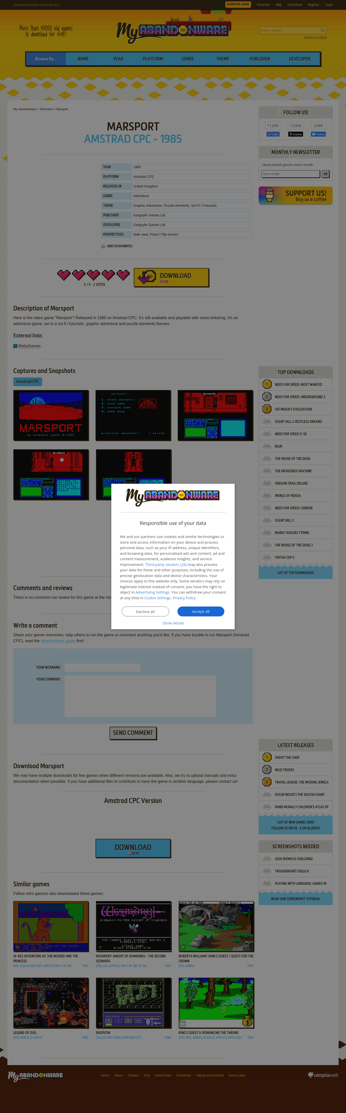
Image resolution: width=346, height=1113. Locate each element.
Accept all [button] (201, 611)
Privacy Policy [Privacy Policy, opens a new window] (184, 597)
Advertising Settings (153, 592)
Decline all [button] (145, 611)
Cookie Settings (157, 597)
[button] (173, 623)
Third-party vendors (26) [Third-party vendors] (166, 564)
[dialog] (173, 556)
